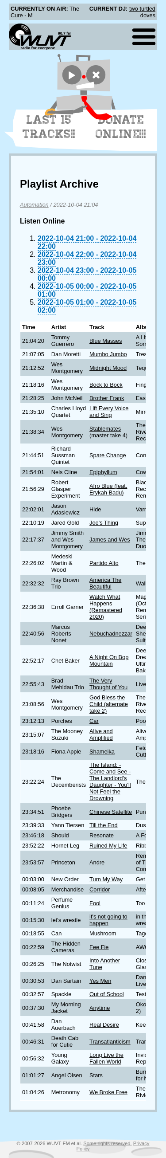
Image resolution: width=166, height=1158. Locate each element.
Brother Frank (106, 398)
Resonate (101, 835)
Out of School (106, 994)
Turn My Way (106, 879)
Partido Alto (103, 563)
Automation (34, 204)
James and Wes (109, 539)
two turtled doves (142, 12)
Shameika (102, 751)
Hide (95, 509)
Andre (96, 862)
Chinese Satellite (110, 812)
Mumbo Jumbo (108, 354)
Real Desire (104, 1024)
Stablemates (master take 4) (108, 432)
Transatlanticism (110, 1041)
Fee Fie (98, 947)
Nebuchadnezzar (110, 633)
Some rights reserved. (107, 1143)
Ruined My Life (108, 845)
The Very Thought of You (108, 684)
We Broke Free (108, 1092)
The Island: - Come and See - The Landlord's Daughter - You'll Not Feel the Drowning (110, 781)
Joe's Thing (103, 522)
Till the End (103, 825)
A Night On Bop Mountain (108, 660)
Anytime (99, 1008)
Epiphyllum (103, 472)
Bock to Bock (106, 384)
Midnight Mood (108, 368)
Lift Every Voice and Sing (108, 411)
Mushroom (102, 933)
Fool (94, 903)
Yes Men (100, 980)
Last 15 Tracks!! (49, 127)
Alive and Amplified (101, 734)
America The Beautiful (105, 583)
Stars (96, 1075)
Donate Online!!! (121, 127)
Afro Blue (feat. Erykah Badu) (108, 489)
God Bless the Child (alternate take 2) (108, 704)
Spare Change (107, 455)
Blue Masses (105, 341)
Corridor (99, 889)
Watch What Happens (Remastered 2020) (105, 606)
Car (94, 721)
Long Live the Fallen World (106, 1058)
